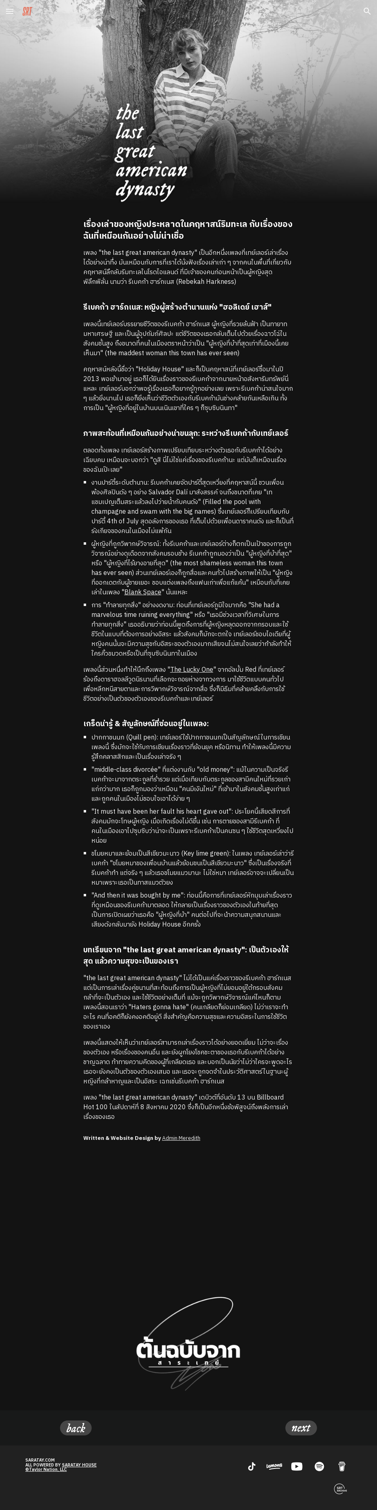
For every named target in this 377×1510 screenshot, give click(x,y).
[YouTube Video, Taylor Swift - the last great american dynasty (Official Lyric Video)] (188, 1215)
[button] (9, 11)
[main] (188, 670)
